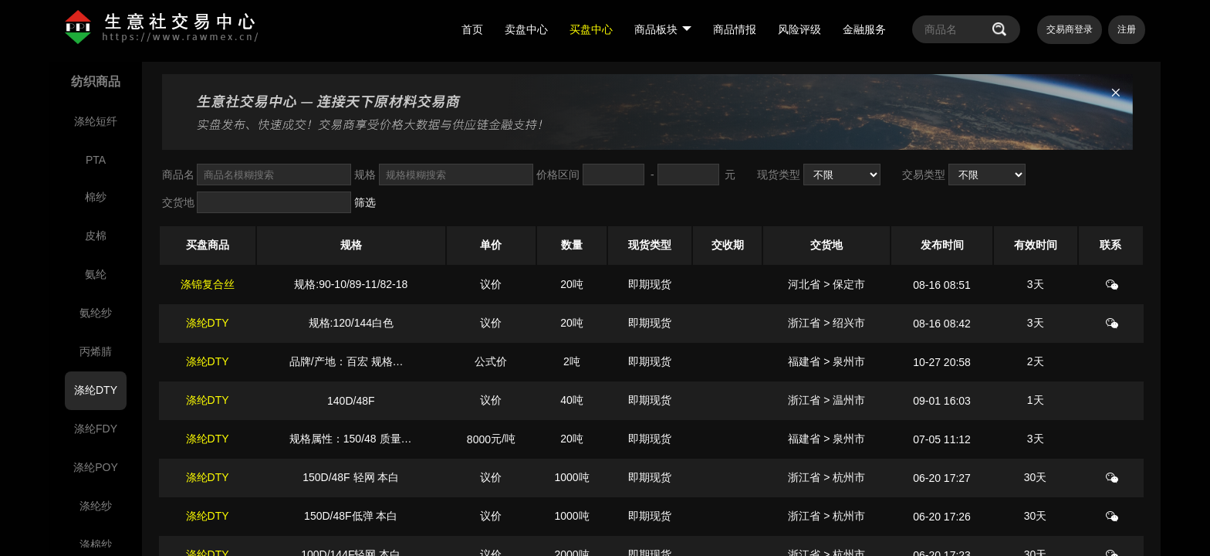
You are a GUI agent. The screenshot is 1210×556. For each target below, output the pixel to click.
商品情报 (734, 29)
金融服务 (864, 29)
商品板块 (662, 29)
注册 (1126, 29)
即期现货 (649, 284)
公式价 (491, 361)
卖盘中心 (526, 29)
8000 (479, 439)
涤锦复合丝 (208, 284)
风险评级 (799, 29)
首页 (472, 29)
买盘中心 (591, 29)
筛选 (365, 202)
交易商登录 (1069, 29)
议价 (491, 284)
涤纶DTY (207, 323)
